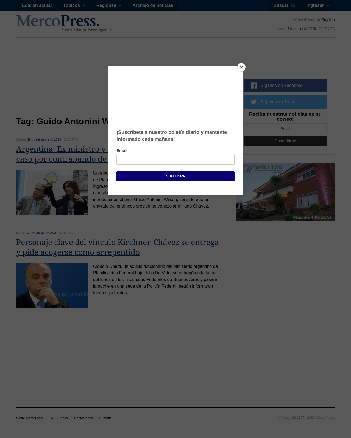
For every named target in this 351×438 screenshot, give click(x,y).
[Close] (241, 67)
